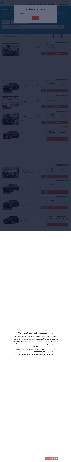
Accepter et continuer (52, 458)
